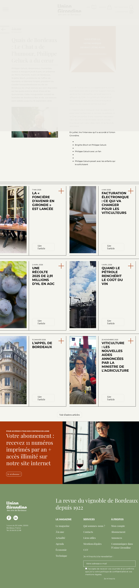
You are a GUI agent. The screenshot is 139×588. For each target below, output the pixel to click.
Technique (61, 555)
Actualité (60, 537)
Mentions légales (92, 543)
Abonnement (118, 532)
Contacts (88, 532)
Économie (61, 549)
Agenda (60, 543)
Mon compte (118, 526)
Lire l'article (41, 247)
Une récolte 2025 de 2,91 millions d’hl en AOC (43, 275)
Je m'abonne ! (13, 474)
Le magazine (63, 526)
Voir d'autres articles (69, 414)
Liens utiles (89, 537)
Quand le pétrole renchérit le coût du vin (112, 275)
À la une (60, 532)
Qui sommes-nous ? (94, 526)
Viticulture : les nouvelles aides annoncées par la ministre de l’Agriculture (113, 355)
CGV (85, 549)
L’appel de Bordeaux (42, 344)
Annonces (116, 537)
